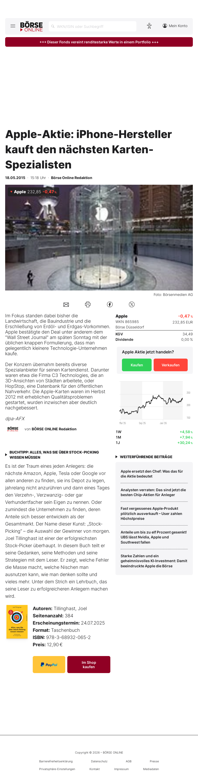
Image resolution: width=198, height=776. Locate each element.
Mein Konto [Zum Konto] (175, 25)
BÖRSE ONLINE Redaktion (54, 429)
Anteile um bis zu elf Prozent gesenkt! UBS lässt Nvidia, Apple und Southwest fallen (154, 537)
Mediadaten (151, 769)
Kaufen (137, 365)
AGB (128, 761)
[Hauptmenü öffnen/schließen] (12, 26)
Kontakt (94, 769)
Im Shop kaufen (89, 664)
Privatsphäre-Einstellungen (57, 769)
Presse (154, 761)
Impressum (121, 769)
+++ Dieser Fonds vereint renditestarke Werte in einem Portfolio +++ (99, 42)
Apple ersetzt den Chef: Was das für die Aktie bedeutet (152, 474)
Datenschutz (99, 761)
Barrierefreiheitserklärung (56, 761)
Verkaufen (171, 365)
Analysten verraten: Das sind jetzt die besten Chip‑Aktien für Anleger (153, 492)
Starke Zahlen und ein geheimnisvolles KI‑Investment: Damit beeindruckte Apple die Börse (154, 561)
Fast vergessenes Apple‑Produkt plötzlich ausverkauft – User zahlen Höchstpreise (151, 513)
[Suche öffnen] (92, 26)
